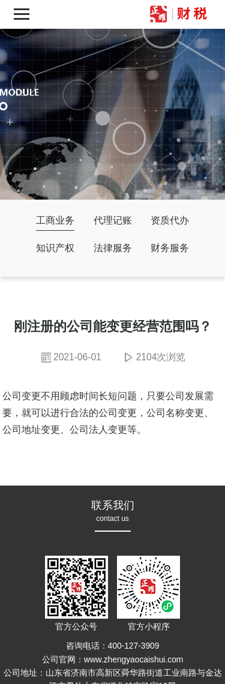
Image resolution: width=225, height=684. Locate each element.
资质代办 (170, 220)
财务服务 (170, 248)
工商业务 (55, 220)
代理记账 (113, 220)
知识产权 (55, 248)
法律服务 (113, 248)
